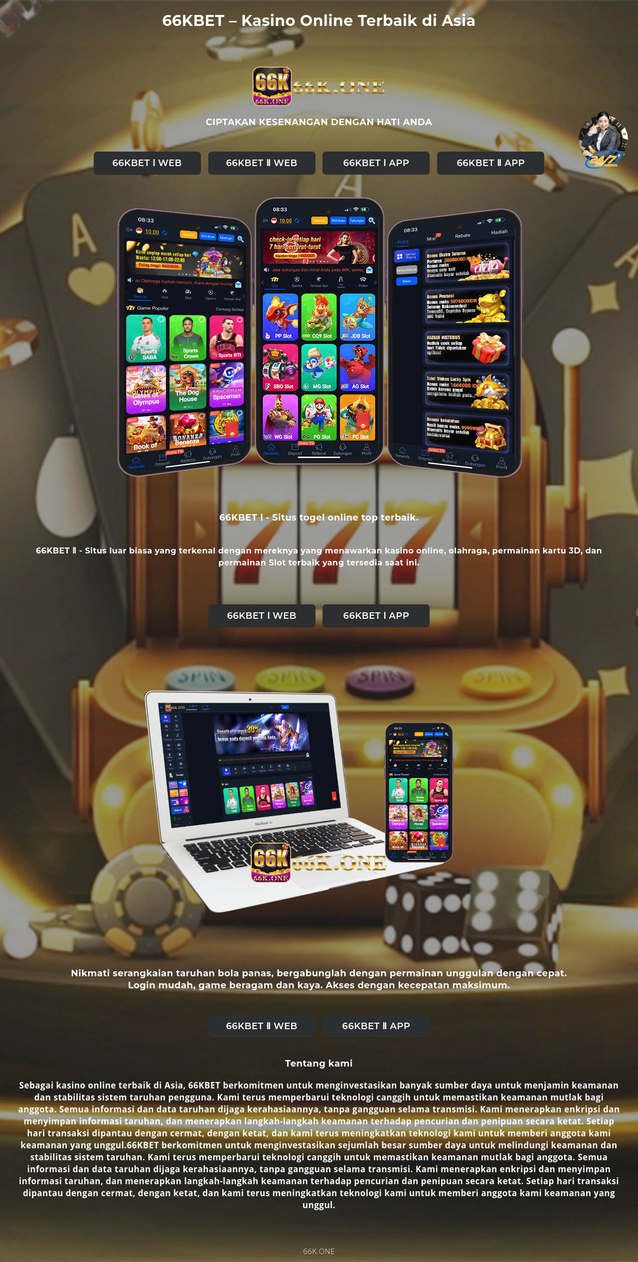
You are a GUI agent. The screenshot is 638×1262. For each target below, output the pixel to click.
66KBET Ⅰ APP (376, 163)
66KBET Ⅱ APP (491, 163)
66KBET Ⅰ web (146, 163)
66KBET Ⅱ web (261, 163)
